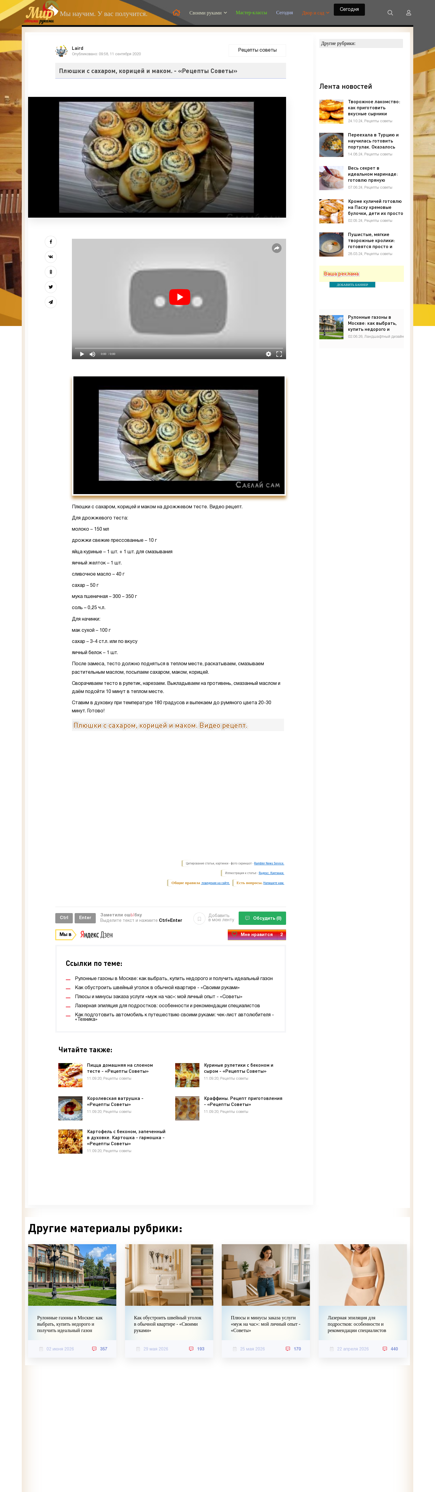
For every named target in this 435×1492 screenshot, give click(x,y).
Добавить (213, 918)
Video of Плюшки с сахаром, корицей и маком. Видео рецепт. (179, 794)
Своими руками (205, 12)
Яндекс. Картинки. (271, 873)
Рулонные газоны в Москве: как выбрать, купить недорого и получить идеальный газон (69, 1324)
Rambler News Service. (269, 863)
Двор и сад (313, 12)
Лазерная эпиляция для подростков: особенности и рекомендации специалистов (357, 1324)
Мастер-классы (251, 12)
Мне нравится (257, 935)
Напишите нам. (273, 883)
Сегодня (284, 12)
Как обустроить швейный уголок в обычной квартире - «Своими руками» (167, 1324)
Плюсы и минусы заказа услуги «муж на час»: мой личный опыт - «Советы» (265, 1324)
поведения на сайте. (215, 883)
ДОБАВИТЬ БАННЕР (352, 284)
